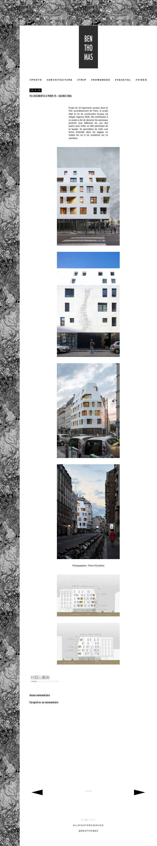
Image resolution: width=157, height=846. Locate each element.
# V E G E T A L (123, 80)
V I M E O (91, 820)
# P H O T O (36, 80)
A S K (83, 820)
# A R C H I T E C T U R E (59, 80)
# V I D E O (141, 80)
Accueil (88, 791)
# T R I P (81, 80)
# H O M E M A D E (100, 80)
